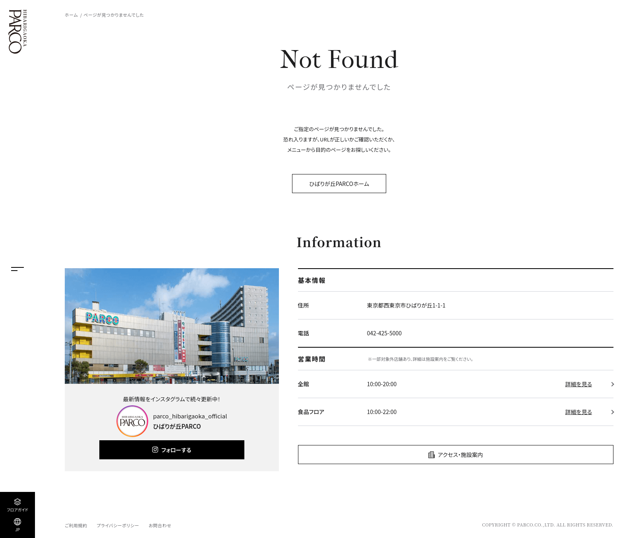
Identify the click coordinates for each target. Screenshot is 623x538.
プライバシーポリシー (118, 525)
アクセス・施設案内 (460, 455)
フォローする (176, 450)
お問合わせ (160, 525)
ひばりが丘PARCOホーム (339, 184)
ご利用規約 (76, 525)
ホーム (71, 15)
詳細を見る (578, 384)
